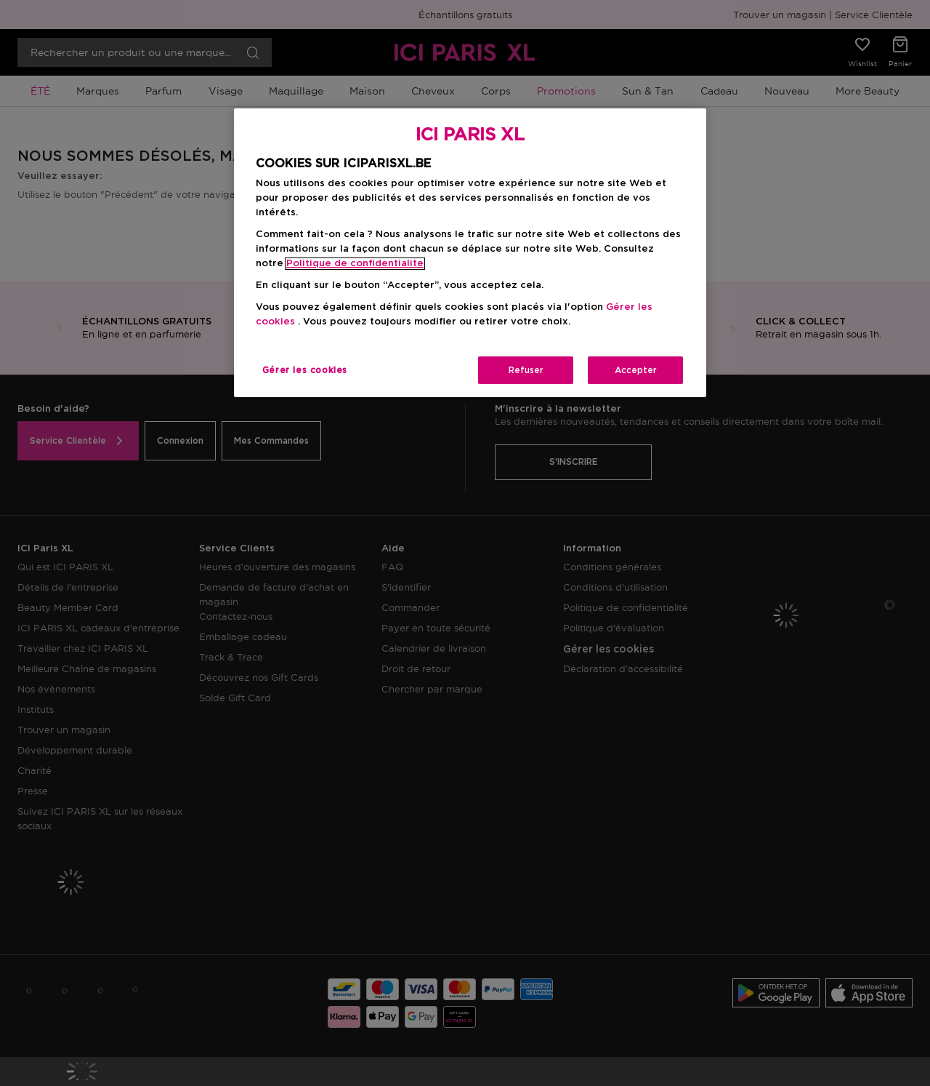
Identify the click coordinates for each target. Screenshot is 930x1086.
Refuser (526, 370)
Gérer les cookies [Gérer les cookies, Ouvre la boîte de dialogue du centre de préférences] (304, 370)
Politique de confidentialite (355, 263)
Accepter (636, 370)
